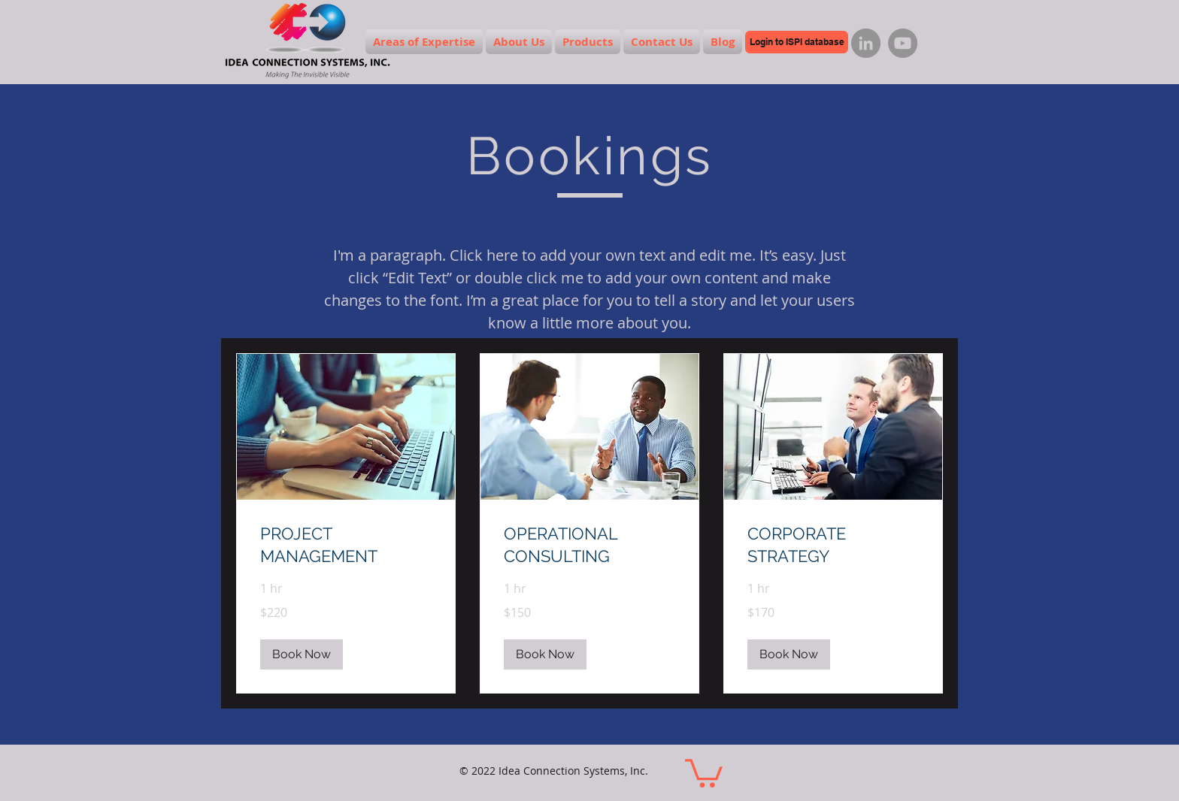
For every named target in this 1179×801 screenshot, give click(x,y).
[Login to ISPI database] (796, 42)
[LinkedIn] (865, 43)
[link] (346, 545)
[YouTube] (902, 43)
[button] (301, 654)
